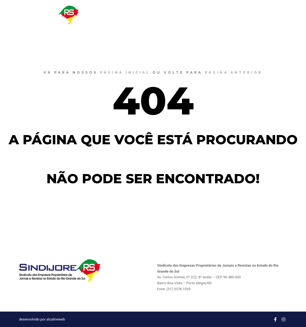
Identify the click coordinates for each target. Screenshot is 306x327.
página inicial (125, 72)
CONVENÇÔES (229, 15)
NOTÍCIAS (199, 15)
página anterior (233, 72)
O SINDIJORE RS (166, 15)
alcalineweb (56, 319)
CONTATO (260, 15)
